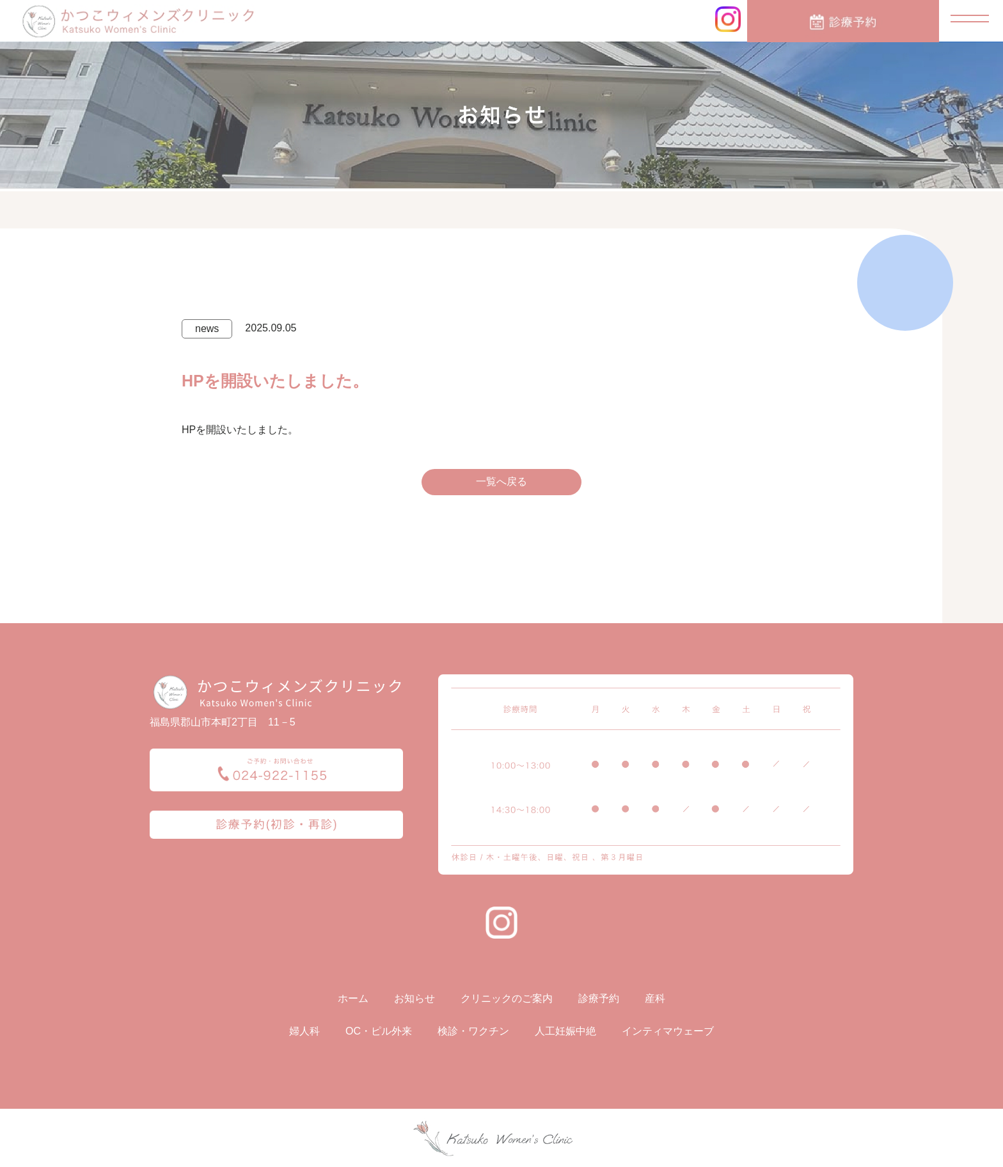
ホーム (353, 998)
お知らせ (414, 998)
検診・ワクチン (473, 1031)
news (207, 328)
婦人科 (304, 1031)
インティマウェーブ (668, 1031)
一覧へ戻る (501, 481)
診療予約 (598, 998)
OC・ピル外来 (378, 1031)
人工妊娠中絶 (565, 1031)
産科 (655, 998)
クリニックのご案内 (507, 998)
